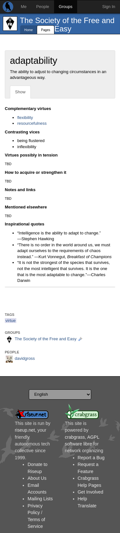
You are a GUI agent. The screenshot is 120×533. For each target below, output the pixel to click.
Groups (66, 6)
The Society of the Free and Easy (67, 24)
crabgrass (75, 437)
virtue (10, 320)
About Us (37, 478)
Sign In (108, 6)
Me (24, 6)
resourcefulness (32, 123)
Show (20, 91)
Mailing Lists (40, 498)
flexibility (25, 117)
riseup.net (25, 430)
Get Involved (90, 492)
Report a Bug (91, 457)
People (42, 6)
